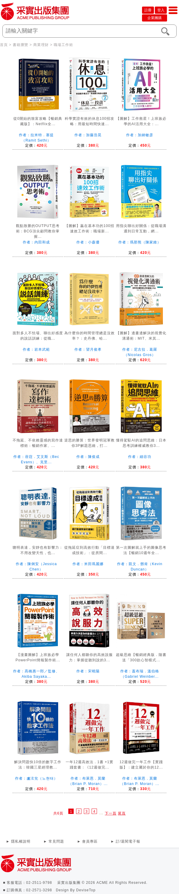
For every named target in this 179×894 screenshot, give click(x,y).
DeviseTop (85, 890)
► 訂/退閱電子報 (126, 841)
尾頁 (122, 813)
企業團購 (154, 18)
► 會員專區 (87, 841)
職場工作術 (63, 45)
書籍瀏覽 (20, 45)
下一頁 (110, 813)
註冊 (148, 10)
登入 (160, 10)
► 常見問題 (54, 841)
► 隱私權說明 (18, 841)
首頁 (4, 45)
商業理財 (41, 45)
